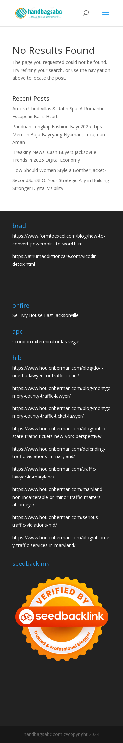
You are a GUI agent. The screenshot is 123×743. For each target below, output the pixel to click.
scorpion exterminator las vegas (46, 341)
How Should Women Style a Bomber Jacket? (59, 170)
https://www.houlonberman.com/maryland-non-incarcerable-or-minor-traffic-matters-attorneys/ (58, 497)
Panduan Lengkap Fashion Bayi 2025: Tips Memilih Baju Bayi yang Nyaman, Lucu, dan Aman (58, 134)
